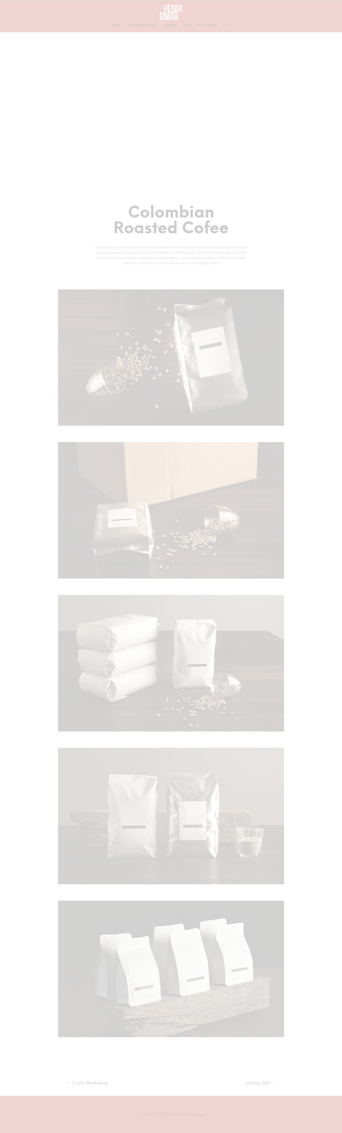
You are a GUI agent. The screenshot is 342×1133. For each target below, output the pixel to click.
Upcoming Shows (142, 25)
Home (115, 25)
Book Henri (207, 25)
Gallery (169, 25)
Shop (187, 25)
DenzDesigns (194, 1114)
